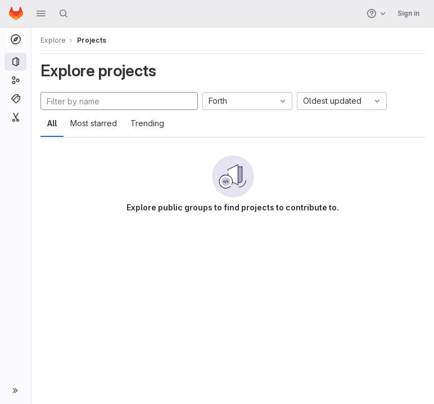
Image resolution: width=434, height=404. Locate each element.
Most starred (93, 123)
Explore (53, 40)
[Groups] (15, 80)
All (52, 123)
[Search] (64, 13)
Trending (147, 123)
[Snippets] (15, 117)
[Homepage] (16, 13)
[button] (41, 13)
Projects (91, 40)
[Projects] (15, 62)
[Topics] (15, 99)
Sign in (408, 13)
